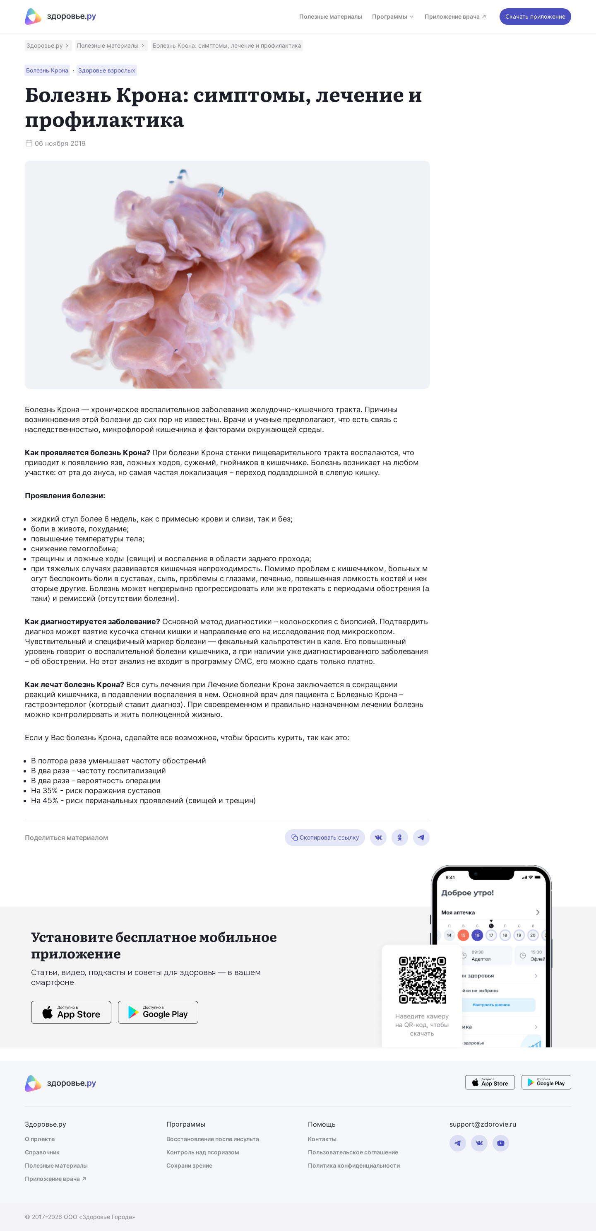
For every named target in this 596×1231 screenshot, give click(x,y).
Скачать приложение (535, 16)
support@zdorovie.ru (482, 1124)
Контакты (322, 1138)
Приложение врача (456, 16)
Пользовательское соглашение (353, 1152)
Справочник (42, 1152)
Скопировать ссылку (325, 837)
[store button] (71, 1013)
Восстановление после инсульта (212, 1138)
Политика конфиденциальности (354, 1165)
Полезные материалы (330, 16)
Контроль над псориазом (202, 1152)
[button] (48, 45)
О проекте (40, 1138)
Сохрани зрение (189, 1165)
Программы (393, 16)
